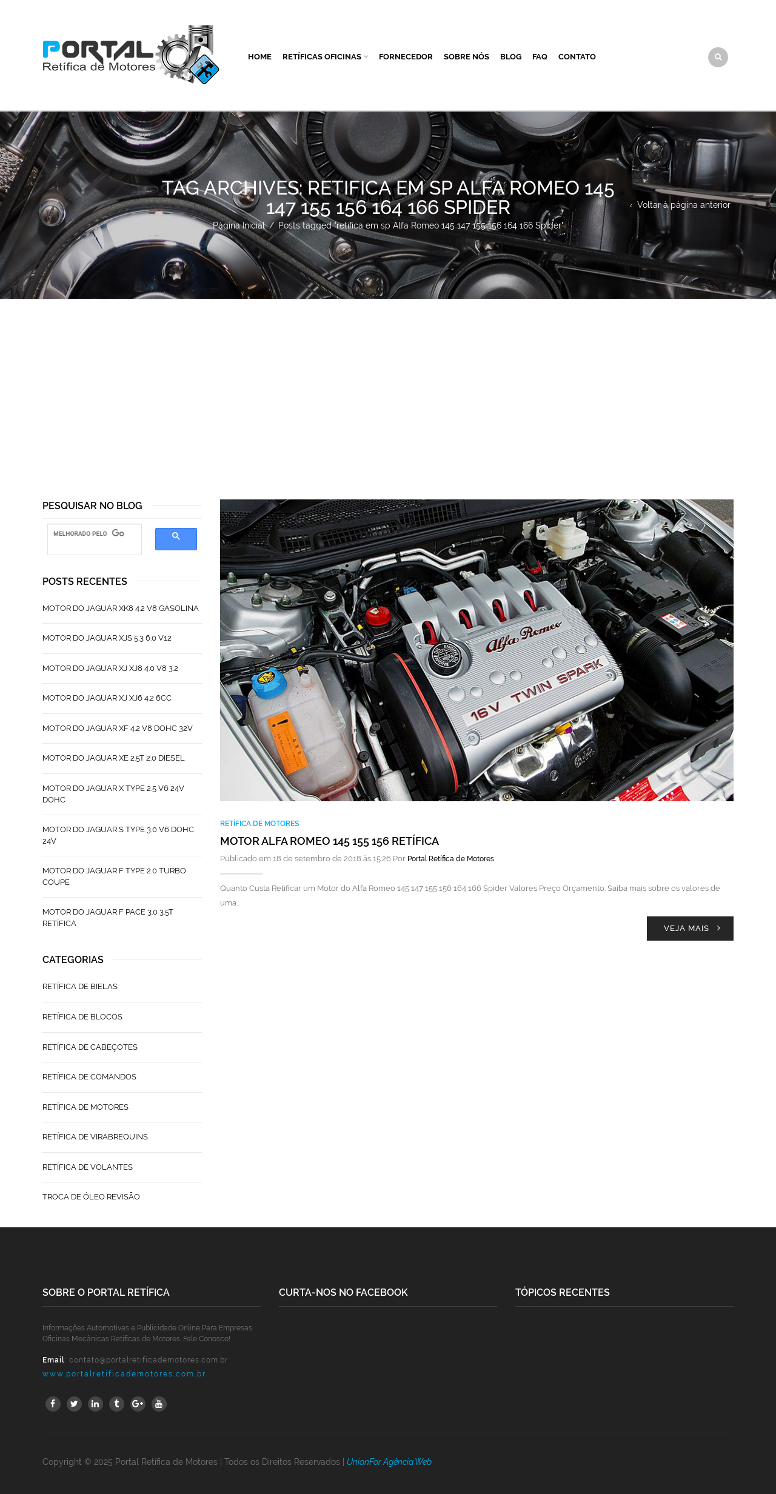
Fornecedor (406, 56)
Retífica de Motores (259, 823)
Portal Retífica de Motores (450, 859)
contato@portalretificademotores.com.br (148, 1360)
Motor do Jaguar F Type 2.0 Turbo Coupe (114, 876)
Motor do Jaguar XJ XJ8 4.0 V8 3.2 (110, 668)
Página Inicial (239, 225)
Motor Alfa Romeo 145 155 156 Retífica (329, 841)
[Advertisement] (388, 390)
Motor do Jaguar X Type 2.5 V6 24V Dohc (113, 794)
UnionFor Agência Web (389, 1462)
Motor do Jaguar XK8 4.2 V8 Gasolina (120, 608)
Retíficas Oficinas (322, 56)
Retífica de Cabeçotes (90, 1047)
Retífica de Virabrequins (95, 1136)
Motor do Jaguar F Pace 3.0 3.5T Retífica (107, 917)
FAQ (539, 56)
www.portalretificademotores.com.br (124, 1374)
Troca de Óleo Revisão (91, 1196)
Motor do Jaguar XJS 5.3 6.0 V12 (107, 637)
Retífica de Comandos (89, 1076)
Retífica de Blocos (82, 1016)
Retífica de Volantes (87, 1167)
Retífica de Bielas (80, 986)
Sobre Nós (466, 56)
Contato (577, 56)
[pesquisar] (88, 534)
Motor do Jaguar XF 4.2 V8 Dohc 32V (117, 728)
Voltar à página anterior (684, 205)
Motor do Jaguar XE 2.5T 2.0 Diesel (113, 757)
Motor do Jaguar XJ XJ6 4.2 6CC (107, 697)
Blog (510, 56)
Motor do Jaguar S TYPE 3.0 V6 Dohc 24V (118, 835)
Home (260, 56)
